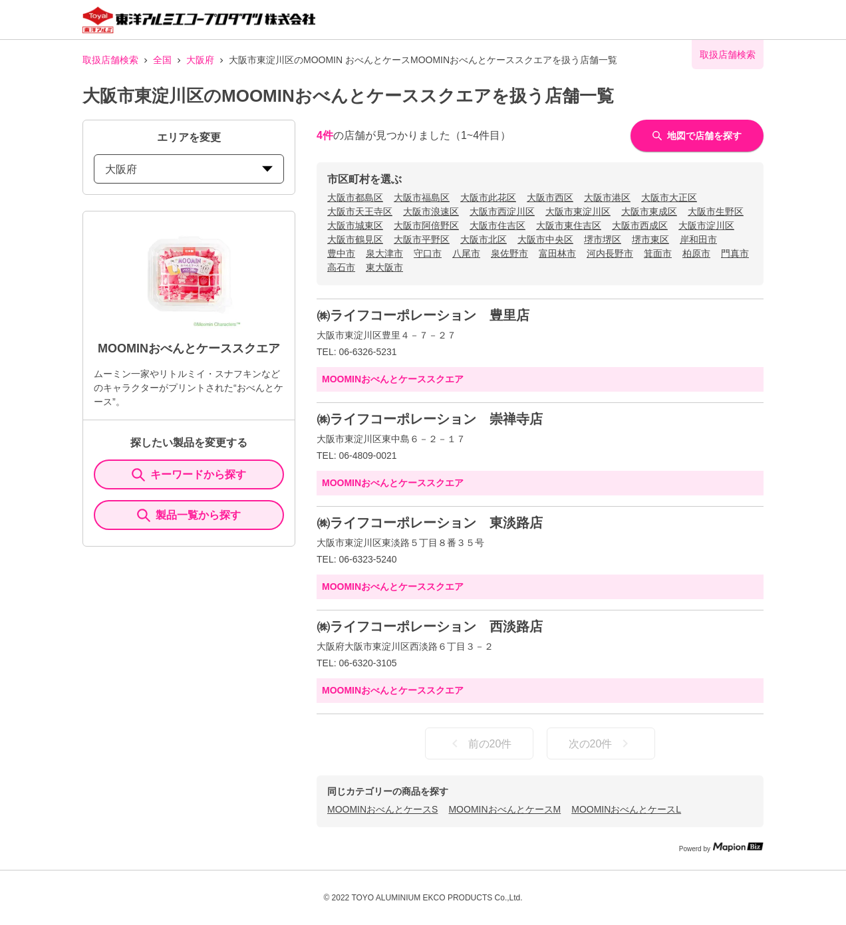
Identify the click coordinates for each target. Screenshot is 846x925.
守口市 (428, 253)
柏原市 (696, 253)
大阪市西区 (550, 197)
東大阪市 (384, 267)
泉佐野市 (509, 253)
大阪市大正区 (669, 197)
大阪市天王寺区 (359, 211)
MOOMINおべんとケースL (626, 809)
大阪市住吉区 (497, 225)
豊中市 (341, 253)
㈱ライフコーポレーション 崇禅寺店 (430, 419)
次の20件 (601, 743)
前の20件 (479, 743)
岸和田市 (698, 239)
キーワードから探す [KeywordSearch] (189, 474)
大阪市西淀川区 (502, 211)
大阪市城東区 (355, 225)
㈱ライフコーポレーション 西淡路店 (430, 626)
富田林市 (557, 253)
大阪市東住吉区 (568, 225)
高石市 (341, 267)
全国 (162, 60)
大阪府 (200, 60)
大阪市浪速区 (431, 211)
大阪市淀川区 (706, 225)
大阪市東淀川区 (578, 211)
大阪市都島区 (355, 197)
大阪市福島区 (422, 197)
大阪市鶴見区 (355, 239)
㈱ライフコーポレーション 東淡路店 (430, 522)
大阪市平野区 (422, 239)
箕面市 (658, 253)
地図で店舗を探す (697, 135)
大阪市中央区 (545, 239)
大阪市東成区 (649, 211)
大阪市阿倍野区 (426, 225)
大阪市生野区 (716, 211)
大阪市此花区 (488, 197)
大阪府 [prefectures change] (189, 169)
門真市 (735, 253)
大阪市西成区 (640, 225)
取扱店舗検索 (110, 60)
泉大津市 (384, 253)
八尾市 (466, 253)
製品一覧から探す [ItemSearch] (189, 515)
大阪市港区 (607, 197)
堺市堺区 (602, 239)
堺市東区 (650, 239)
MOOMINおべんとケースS (382, 809)
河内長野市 (610, 253)
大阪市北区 (483, 239)
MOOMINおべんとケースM (504, 809)
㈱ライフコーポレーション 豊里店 (423, 315)
